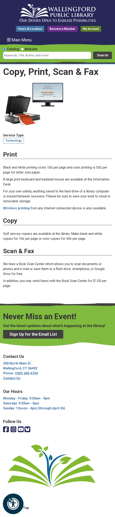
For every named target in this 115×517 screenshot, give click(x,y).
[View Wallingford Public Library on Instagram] (13, 429)
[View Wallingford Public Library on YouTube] (21, 429)
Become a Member (62, 28)
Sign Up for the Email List (33, 334)
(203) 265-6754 (26, 373)
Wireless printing (16, 208)
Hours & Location (30, 28)
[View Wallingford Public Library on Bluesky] (27, 429)
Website (31, 49)
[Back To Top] (57, 508)
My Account (91, 28)
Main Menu (19, 39)
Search (102, 55)
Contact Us (11, 378)
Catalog (13, 49)
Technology (13, 140)
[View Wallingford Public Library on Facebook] (6, 429)
